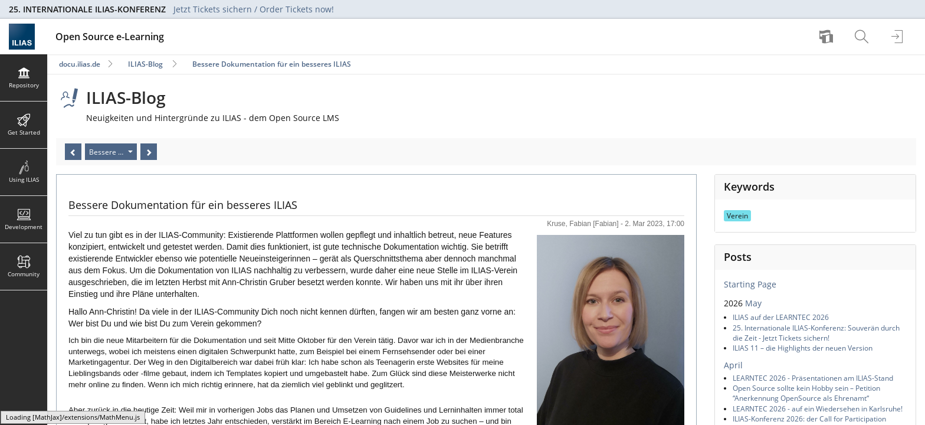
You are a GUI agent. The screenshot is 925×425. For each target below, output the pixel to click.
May (753, 303)
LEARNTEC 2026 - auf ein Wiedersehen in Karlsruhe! (818, 409)
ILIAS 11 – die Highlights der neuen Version (802, 348)
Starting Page (750, 284)
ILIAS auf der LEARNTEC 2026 (781, 317)
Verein (737, 216)
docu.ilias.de (79, 64)
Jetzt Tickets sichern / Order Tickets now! (253, 9)
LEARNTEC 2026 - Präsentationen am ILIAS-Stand (813, 378)
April (733, 365)
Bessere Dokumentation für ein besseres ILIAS (271, 64)
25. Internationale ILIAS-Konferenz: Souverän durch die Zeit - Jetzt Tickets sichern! (816, 333)
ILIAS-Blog (145, 64)
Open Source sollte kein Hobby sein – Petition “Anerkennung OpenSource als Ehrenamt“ (806, 393)
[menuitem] (827, 36)
